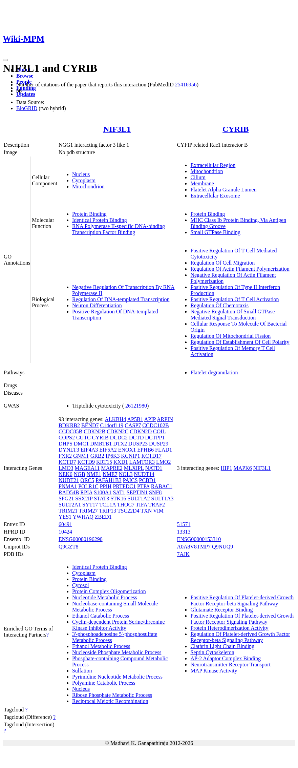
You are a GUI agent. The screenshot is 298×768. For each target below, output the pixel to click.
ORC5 (87, 480)
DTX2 (120, 444)
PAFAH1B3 (108, 480)
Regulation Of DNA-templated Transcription (121, 299)
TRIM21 (68, 511)
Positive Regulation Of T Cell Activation (234, 299)
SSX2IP (83, 498)
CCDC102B (155, 425)
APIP (150, 419)
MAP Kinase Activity (213, 670)
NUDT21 (69, 480)
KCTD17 (152, 456)
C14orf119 (112, 425)
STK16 (118, 498)
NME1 (94, 474)
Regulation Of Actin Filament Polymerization (239, 269)
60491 (65, 524)
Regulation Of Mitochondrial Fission (230, 336)
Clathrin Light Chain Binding (222, 646)
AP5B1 (135, 419)
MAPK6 (243, 468)
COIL (159, 431)
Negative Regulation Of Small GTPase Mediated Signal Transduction (232, 314)
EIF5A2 (108, 450)
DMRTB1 (101, 444)
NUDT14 (144, 474)
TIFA (141, 504)
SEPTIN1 (137, 492)
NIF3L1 (117, 129)
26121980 (136, 406)
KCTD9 (86, 462)
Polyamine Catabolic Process (103, 683)
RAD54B (69, 492)
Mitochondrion (88, 186)
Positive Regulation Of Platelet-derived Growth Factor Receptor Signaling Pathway (242, 619)
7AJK (183, 554)
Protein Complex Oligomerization (109, 591)
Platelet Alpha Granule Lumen (223, 189)
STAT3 (101, 498)
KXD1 (120, 462)
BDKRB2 (69, 425)
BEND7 (90, 425)
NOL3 (126, 474)
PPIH (106, 486)
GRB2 (97, 456)
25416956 (186, 84)
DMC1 (81, 444)
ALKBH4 (115, 419)
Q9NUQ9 (222, 546)
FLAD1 (163, 450)
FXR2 (65, 456)
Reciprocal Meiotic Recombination (110, 701)
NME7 (110, 474)
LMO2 (163, 462)
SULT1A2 (138, 498)
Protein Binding (89, 214)
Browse (24, 76)
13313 (183, 532)
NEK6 (65, 474)
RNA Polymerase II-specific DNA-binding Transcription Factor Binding (118, 229)
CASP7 (133, 425)
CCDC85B (70, 431)
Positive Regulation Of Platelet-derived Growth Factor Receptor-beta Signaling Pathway (242, 600)
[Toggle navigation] (5, 60)
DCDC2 (119, 437)
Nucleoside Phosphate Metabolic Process (117, 652)
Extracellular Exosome (215, 196)
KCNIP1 (130, 456)
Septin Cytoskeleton (212, 652)
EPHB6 (145, 450)
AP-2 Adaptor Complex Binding (225, 658)
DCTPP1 (155, 437)
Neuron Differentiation (97, 305)
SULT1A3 (162, 498)
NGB (79, 474)
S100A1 (102, 492)
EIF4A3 (89, 450)
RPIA (86, 492)
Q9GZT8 (69, 546)
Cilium (197, 177)
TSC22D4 (129, 511)
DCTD (136, 437)
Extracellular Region (212, 165)
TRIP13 (107, 511)
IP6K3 (113, 456)
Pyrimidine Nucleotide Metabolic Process (117, 677)
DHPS (65, 444)
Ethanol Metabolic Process (101, 646)
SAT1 (119, 492)
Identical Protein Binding (99, 220)
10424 (65, 532)
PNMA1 (68, 486)
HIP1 (226, 468)
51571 (183, 524)
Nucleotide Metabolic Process (104, 597)
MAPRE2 (112, 468)
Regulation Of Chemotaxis (219, 305)
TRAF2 (156, 504)
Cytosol (80, 585)
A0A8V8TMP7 (194, 546)
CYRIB (235, 129)
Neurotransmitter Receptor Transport (230, 664)
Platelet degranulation (214, 372)
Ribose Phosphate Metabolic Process (112, 695)
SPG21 (66, 498)
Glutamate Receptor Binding (221, 610)
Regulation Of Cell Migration (222, 263)
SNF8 (155, 492)
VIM (158, 511)
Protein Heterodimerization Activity (229, 628)
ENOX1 (127, 450)
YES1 (65, 517)
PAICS (130, 480)
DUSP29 (158, 444)
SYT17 (90, 504)
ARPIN (165, 419)
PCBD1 (147, 480)
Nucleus (81, 174)
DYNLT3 (69, 450)
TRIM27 (88, 511)
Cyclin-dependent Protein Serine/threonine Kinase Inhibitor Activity (118, 625)
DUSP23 (138, 444)
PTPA (143, 486)
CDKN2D (141, 431)
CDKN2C (117, 431)
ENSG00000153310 (199, 539)
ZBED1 (103, 517)
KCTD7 (67, 462)
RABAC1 (161, 486)
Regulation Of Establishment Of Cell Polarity (239, 342)
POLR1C (88, 486)
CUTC (83, 437)
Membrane (202, 183)
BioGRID (26, 108)
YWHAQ (83, 517)
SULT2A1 (70, 504)
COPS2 (67, 437)
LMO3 (66, 468)
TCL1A (107, 504)
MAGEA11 (87, 468)
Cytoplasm (83, 180)
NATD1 (154, 468)
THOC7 (126, 504)
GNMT (81, 456)
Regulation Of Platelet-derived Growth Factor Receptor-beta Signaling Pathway (240, 637)
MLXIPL (134, 468)
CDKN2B (94, 431)
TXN (146, 511)
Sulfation (82, 670)
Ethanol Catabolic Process (100, 616)
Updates (25, 94)
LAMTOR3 (142, 462)
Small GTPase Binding (215, 232)
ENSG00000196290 (81, 539)
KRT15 (104, 462)
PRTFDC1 (124, 486)
